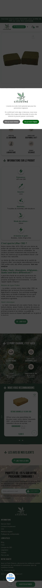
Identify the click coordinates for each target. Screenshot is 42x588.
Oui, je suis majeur (30, 122)
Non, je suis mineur (11, 122)
